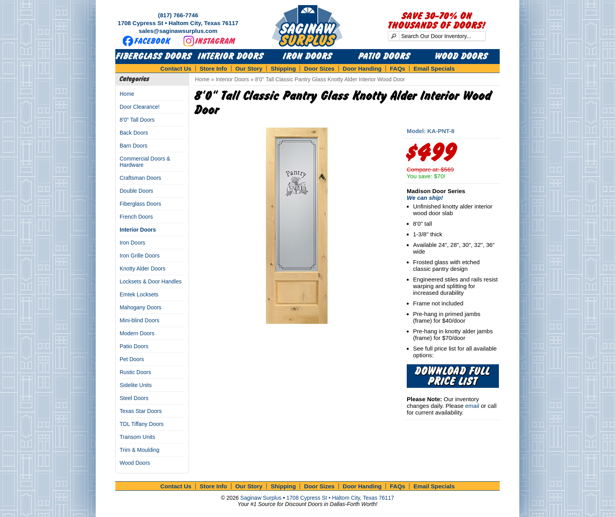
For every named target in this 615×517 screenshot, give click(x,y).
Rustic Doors (135, 372)
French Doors (136, 217)
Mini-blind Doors (139, 320)
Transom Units (137, 437)
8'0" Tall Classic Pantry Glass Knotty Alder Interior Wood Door (330, 79)
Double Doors (136, 191)
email (472, 405)
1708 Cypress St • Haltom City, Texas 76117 (178, 23)
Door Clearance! (140, 107)
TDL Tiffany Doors (142, 424)
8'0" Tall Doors (137, 120)
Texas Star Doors (141, 411)
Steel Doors (134, 398)
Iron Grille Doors (140, 255)
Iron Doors (307, 56)
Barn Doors (133, 145)
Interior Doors (231, 56)
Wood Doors (461, 56)
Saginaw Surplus (261, 498)
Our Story (248, 68)
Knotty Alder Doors (143, 268)
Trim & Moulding (139, 450)
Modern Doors (137, 333)
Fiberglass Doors (154, 56)
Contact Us (175, 68)
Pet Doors (132, 359)
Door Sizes (319, 68)
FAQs (397, 68)
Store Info (213, 68)
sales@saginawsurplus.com (178, 30)
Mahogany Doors (141, 307)
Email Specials (434, 68)
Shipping (283, 68)
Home (127, 94)
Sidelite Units (136, 385)
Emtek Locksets (139, 294)
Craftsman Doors (140, 178)
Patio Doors (384, 56)
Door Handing (362, 68)
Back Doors (134, 133)
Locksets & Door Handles (151, 281)
